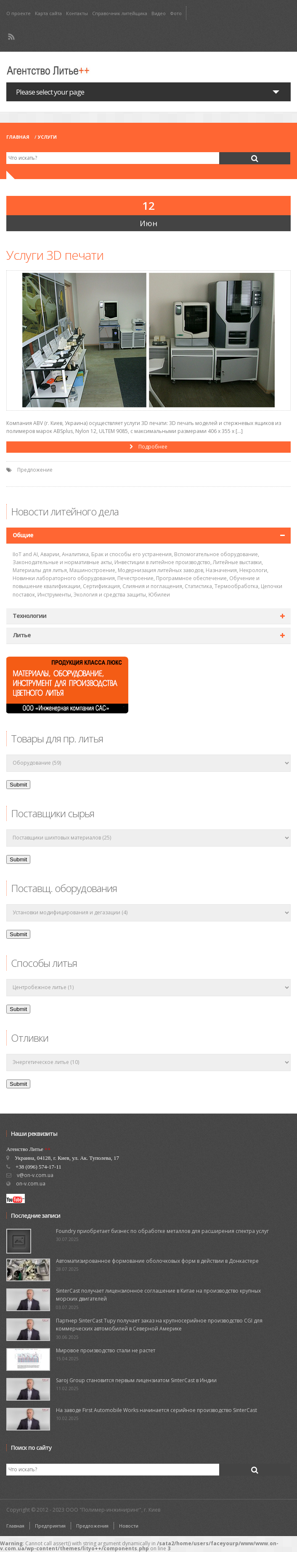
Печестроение (135, 578)
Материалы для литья (40, 570)
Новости (128, 1526)
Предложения (92, 1526)
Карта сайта (48, 13)
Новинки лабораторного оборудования (64, 578)
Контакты (77, 13)
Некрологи (253, 570)
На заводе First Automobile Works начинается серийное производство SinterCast (156, 1410)
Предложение (35, 469)
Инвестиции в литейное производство (162, 562)
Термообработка (236, 586)
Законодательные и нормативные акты (62, 562)
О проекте (18, 13)
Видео (158, 13)
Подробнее (148, 446)
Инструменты (54, 594)
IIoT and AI (25, 554)
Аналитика (75, 554)
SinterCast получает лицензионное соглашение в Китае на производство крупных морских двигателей (158, 1294)
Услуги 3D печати (54, 255)
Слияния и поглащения (152, 586)
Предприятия (50, 1526)
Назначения (221, 570)
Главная (17, 137)
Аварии (49, 554)
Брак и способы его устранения (131, 554)
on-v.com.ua (30, 1183)
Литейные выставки (237, 562)
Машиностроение (92, 570)
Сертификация (101, 586)
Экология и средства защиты (110, 594)
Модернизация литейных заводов (160, 570)
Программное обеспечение (191, 578)
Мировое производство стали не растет (105, 1350)
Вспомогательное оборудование (216, 554)
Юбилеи (159, 594)
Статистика (198, 586)
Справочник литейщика (119, 13)
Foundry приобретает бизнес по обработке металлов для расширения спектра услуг (162, 1231)
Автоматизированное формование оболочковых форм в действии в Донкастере (157, 1260)
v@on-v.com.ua (35, 1175)
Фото (176, 13)
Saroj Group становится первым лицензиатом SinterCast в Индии (136, 1380)
